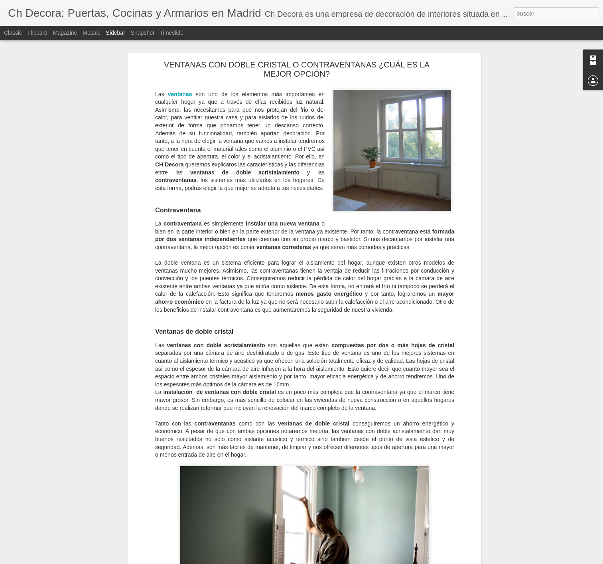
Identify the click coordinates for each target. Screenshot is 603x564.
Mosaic (91, 33)
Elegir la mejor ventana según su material (64, 515)
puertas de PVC (265, 508)
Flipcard (37, 33)
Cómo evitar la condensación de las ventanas (68, 551)
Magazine (65, 33)
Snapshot (142, 33)
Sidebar (115, 33)
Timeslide (171, 33)
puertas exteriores (310, 508)
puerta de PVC (152, 508)
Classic (13, 33)
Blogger (332, 559)
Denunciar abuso (359, 559)
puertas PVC (351, 508)
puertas (182, 508)
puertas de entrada (218, 508)
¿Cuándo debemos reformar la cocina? (61, 533)
